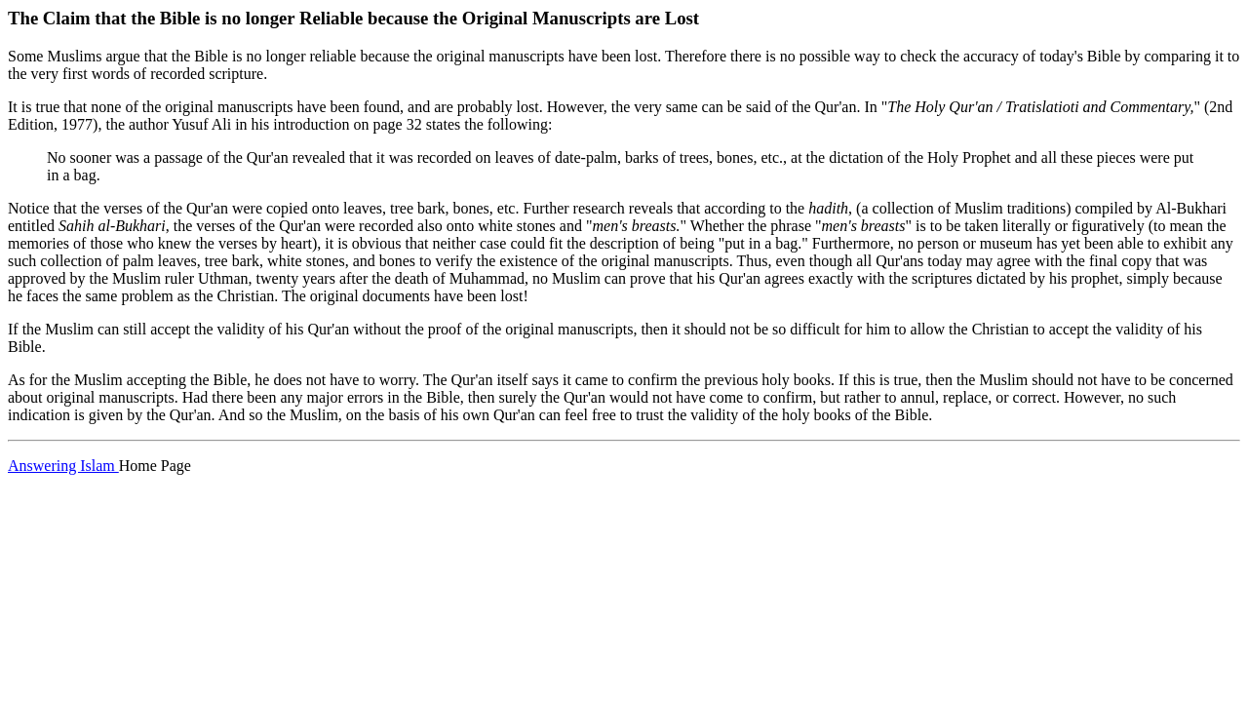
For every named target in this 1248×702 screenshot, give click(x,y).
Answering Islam (63, 465)
